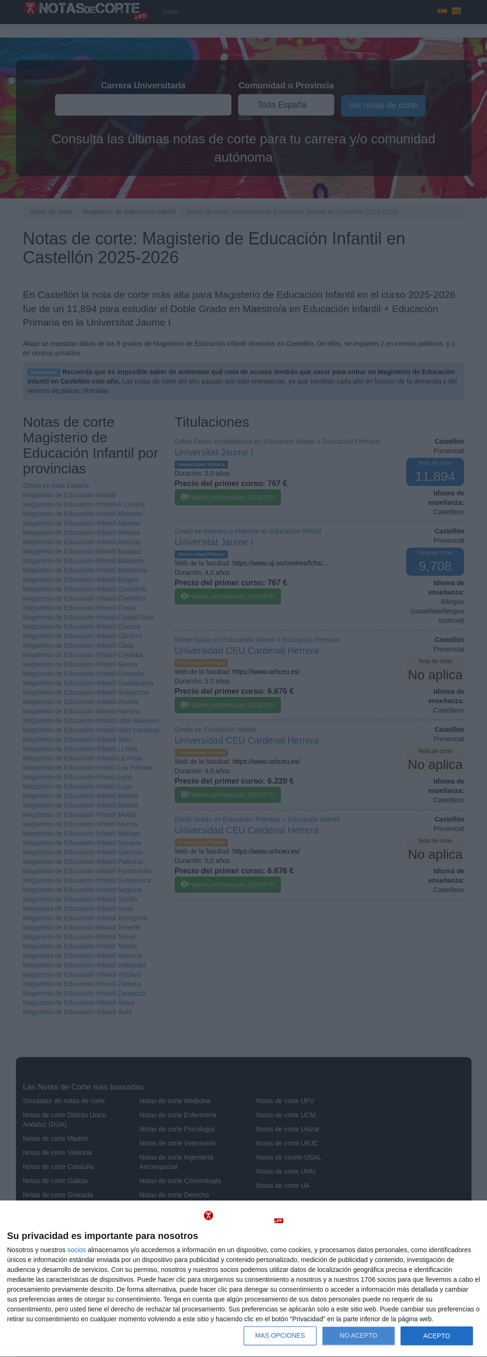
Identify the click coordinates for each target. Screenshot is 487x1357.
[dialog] (243, 1279)
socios (76, 1250)
